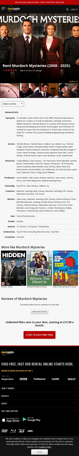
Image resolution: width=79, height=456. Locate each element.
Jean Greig (29, 208)
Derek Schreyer (63, 199)
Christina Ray (32, 211)
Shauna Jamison (47, 178)
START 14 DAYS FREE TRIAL (39, 334)
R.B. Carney (68, 191)
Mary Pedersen (46, 211)
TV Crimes (21, 226)
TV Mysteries (43, 226)
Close (39, 452)
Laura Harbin (22, 178)
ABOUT (38, 403)
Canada (20, 237)
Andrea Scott (60, 202)
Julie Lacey (34, 178)
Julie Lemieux (32, 186)
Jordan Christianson (56, 208)
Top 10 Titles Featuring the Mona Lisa (33, 232)
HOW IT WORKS (38, 388)
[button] (67, 9)
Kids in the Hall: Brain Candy (64, 287)
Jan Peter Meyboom (31, 180)
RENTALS (38, 395)
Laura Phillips (59, 211)
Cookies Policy (44, 447)
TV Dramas (32, 226)
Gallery (73, 81)
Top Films (55, 232)
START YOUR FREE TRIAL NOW (39, 2)
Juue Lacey (60, 178)
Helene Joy (44, 186)
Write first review (39, 311)
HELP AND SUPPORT (38, 411)
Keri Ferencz (40, 208)
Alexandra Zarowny (25, 194)
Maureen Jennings (25, 191)
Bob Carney (39, 191)
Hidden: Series (7, 287)
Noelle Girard (47, 202)
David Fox (21, 186)
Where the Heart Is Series (37, 287)
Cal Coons (39, 194)
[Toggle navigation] (4, 8)
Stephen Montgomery (51, 180)
